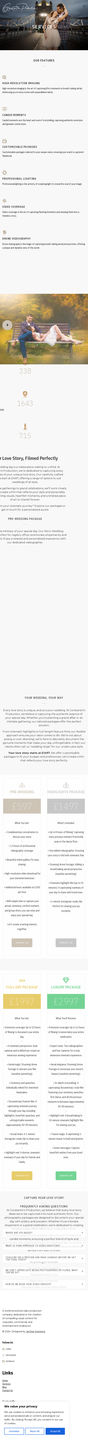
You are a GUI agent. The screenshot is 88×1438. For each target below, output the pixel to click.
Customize (14, 1431)
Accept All (55, 1431)
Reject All (34, 1431)
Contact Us (7, 1390)
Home (5, 1380)
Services (6, 1383)
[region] (34, 1419)
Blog (4, 1387)
